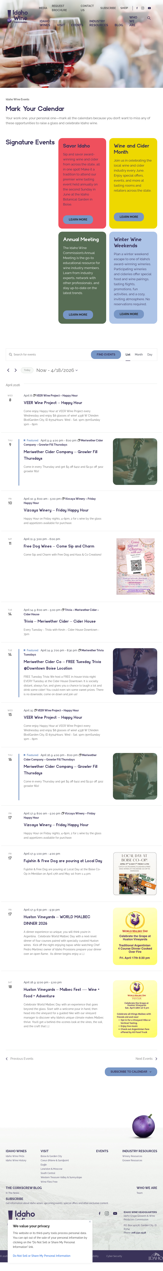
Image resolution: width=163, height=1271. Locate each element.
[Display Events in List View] (128, 363)
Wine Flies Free (49, 1190)
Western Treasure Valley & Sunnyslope (61, 1186)
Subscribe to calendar (129, 1080)
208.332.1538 (138, 1241)
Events (77, 25)
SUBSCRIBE (14, 1207)
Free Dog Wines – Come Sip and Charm (59, 554)
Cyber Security (114, 1264)
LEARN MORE (129, 322)
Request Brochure (59, 8)
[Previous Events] (8, 378)
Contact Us (87, 8)
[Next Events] (15, 378)
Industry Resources (98, 23)
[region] (50, 1241)
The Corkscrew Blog (24, 1196)
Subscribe (108, 8)
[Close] (90, 1221)
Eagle (44, 1173)
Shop (124, 8)
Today (27, 378)
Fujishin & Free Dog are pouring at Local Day (63, 869)
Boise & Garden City (51, 1164)
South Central (48, 1181)
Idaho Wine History (16, 1169)
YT (149, 8)
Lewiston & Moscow (51, 1177)
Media (43, 8)
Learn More (129, 225)
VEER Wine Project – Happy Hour (53, 411)
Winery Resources (132, 1164)
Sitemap (45, 1264)
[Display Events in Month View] (139, 363)
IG (143, 8)
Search (149, 18)
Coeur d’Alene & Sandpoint (55, 1169)
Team (140, 1201)
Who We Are (133, 21)
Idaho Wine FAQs (15, 1164)
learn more (78, 228)
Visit (61, 25)
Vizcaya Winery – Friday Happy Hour (56, 518)
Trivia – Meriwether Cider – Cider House (60, 630)
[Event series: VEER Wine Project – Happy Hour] (55, 404)
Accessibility (92, 1264)
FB (137, 8)
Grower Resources (132, 1169)
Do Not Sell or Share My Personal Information (41, 1255)
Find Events (106, 363)
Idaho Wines (45, 23)
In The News (12, 1201)
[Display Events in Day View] (149, 363)
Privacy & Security (67, 1264)
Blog (119, 25)
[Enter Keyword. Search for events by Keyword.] (48, 363)
